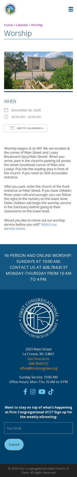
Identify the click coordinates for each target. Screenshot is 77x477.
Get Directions (38, 359)
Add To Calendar (25, 128)
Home (8, 25)
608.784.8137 (55, 267)
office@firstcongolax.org (38, 368)
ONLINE (43, 255)
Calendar (22, 25)
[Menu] (71, 9)
